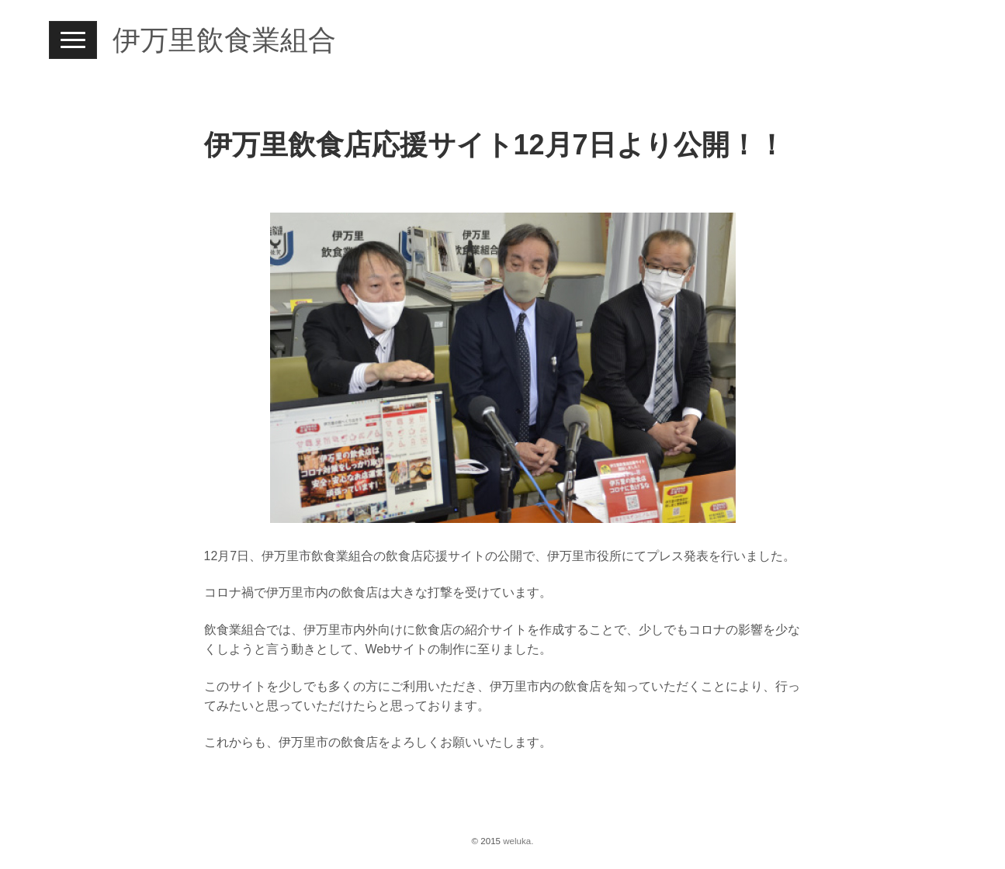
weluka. (518, 841)
